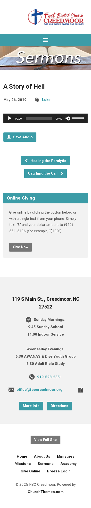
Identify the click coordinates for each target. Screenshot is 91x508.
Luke (46, 100)
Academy (68, 464)
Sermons (46, 464)
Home (22, 456)
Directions (59, 406)
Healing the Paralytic (45, 161)
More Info (31, 406)
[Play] (9, 118)
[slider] (39, 118)
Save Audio (20, 137)
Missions (23, 464)
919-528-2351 (49, 377)
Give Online (30, 471)
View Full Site (45, 440)
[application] (45, 118)
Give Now (20, 247)
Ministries (65, 456)
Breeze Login (59, 471)
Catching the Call (46, 173)
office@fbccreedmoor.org (39, 389)
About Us (42, 456)
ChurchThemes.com (46, 492)
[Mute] (67, 118)
